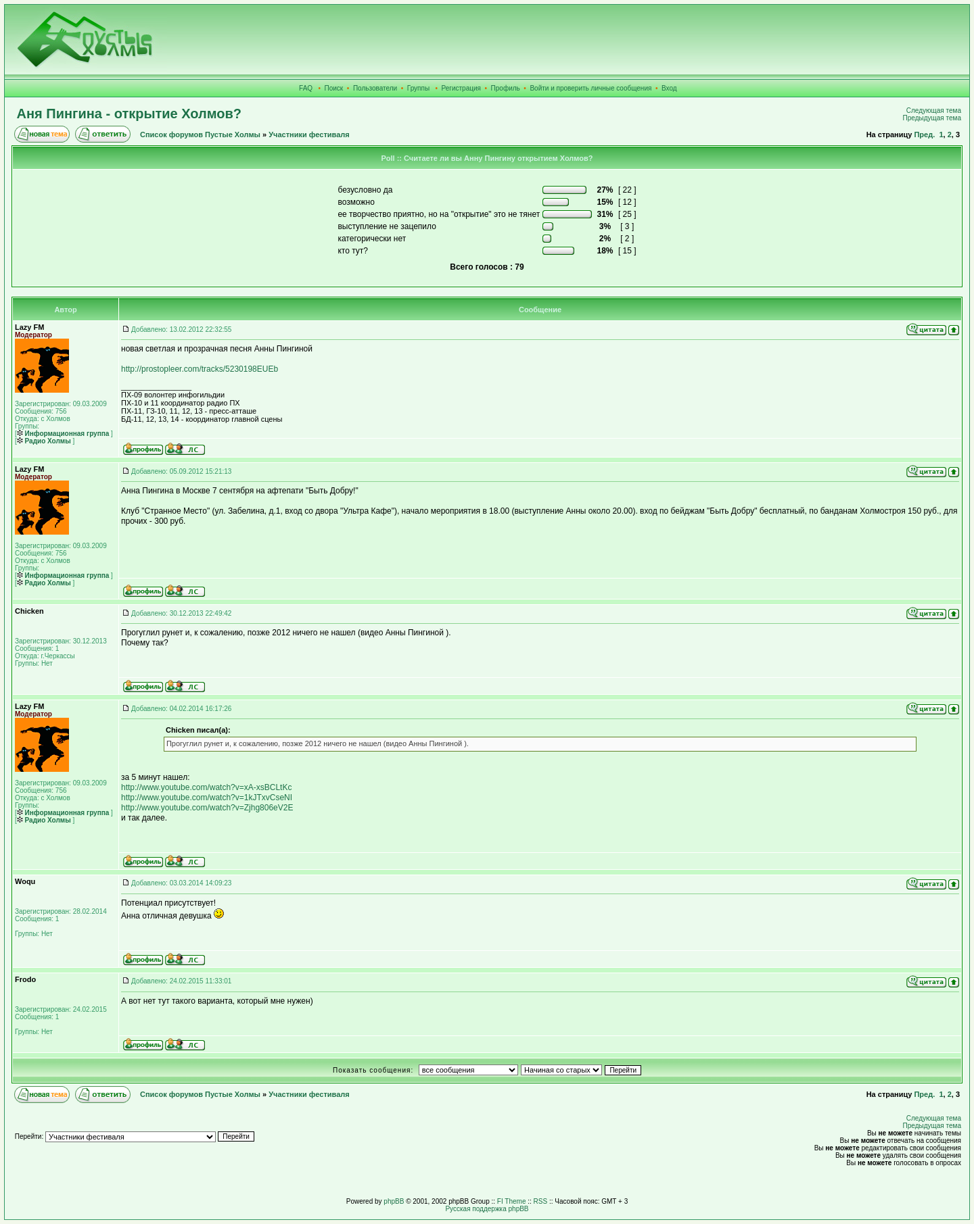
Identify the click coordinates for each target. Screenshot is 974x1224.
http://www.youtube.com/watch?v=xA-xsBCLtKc (206, 787)
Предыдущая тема (932, 118)
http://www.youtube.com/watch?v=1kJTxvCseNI (206, 797)
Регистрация (461, 88)
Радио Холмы (44, 441)
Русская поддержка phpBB (486, 1209)
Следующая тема (933, 110)
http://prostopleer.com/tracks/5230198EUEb (199, 369)
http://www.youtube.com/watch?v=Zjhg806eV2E (207, 807)
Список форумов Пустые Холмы (200, 134)
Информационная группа (63, 433)
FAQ (305, 88)
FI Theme (511, 1201)
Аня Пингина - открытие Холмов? (129, 113)
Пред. (924, 134)
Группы (418, 88)
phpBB (394, 1201)
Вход (669, 88)
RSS (541, 1201)
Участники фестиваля (309, 134)
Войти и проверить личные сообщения (590, 88)
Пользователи (375, 88)
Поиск (334, 88)
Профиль (505, 88)
